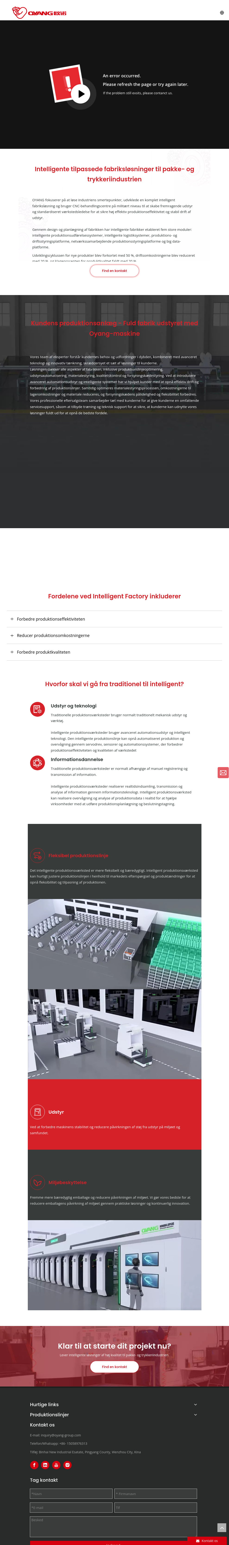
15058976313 (77, 1443)
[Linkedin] (45, 1465)
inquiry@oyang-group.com (61, 1435)
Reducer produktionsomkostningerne (53, 635)
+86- (63, 1443)
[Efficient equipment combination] (114, 1034)
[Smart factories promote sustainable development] (114, 1265)
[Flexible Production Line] (114, 944)
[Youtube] (56, 1465)
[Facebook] (34, 1465)
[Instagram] (67, 1465)
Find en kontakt (114, 270)
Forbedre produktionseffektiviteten (51, 619)
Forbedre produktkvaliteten (43, 652)
